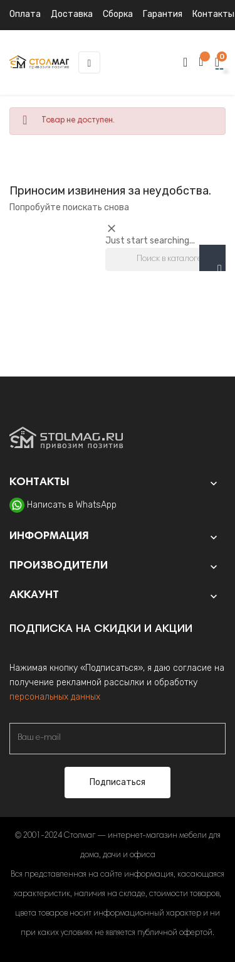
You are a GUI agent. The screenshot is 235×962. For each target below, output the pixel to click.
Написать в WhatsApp (72, 505)
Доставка (72, 14)
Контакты (213, 14)
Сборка (118, 14)
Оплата (25, 14)
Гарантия (162, 14)
